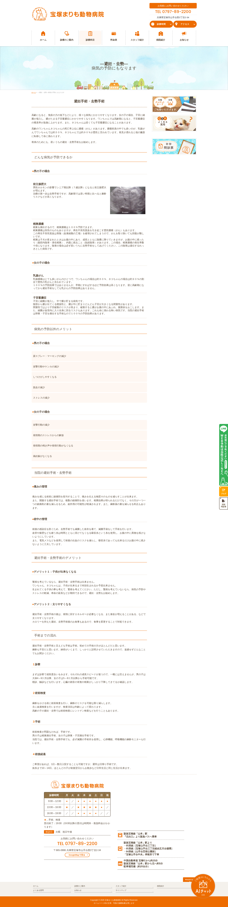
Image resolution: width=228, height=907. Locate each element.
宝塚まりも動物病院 (113, 900)
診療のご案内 (79, 886)
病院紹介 (160, 886)
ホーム (35, 886)
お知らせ (77, 890)
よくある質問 (38, 890)
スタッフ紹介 (121, 886)
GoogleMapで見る (77, 855)
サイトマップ (121, 890)
